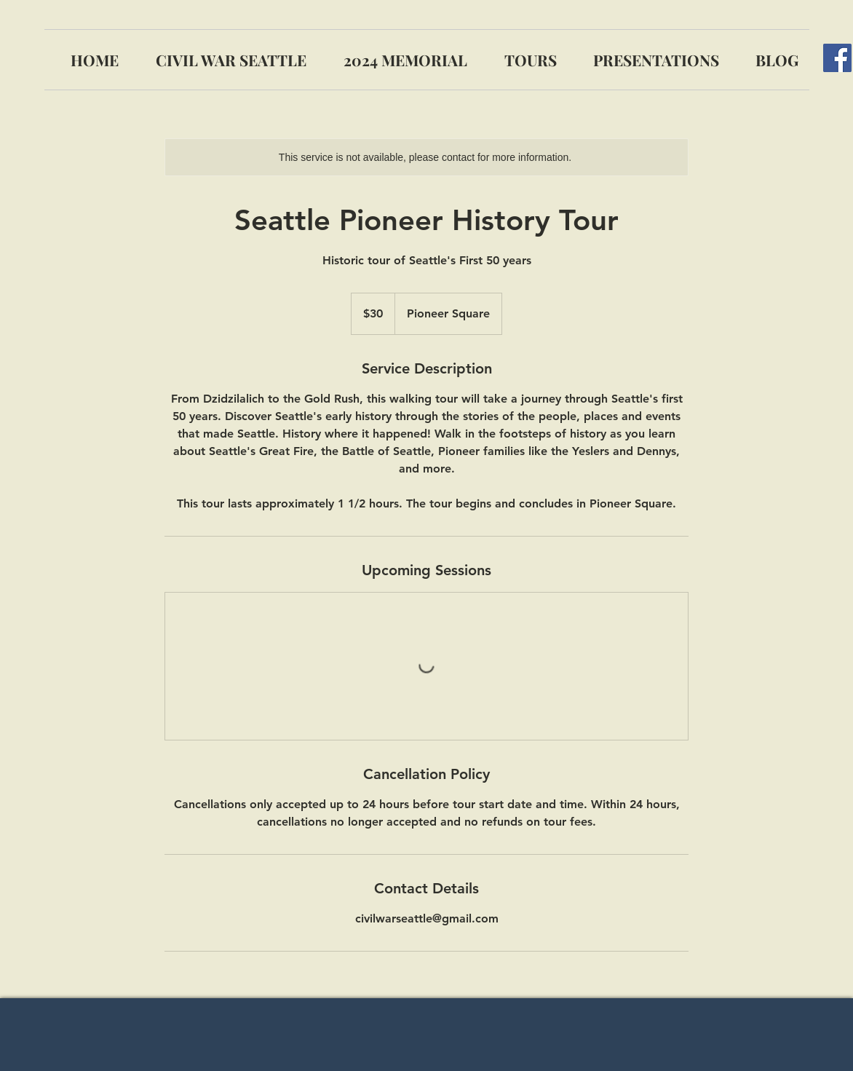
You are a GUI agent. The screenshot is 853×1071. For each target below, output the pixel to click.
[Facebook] (837, 58)
